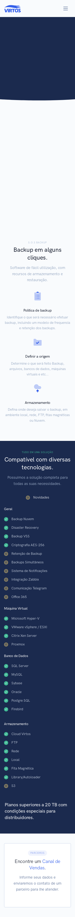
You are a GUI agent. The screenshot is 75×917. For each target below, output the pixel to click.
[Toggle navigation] (65, 8)
